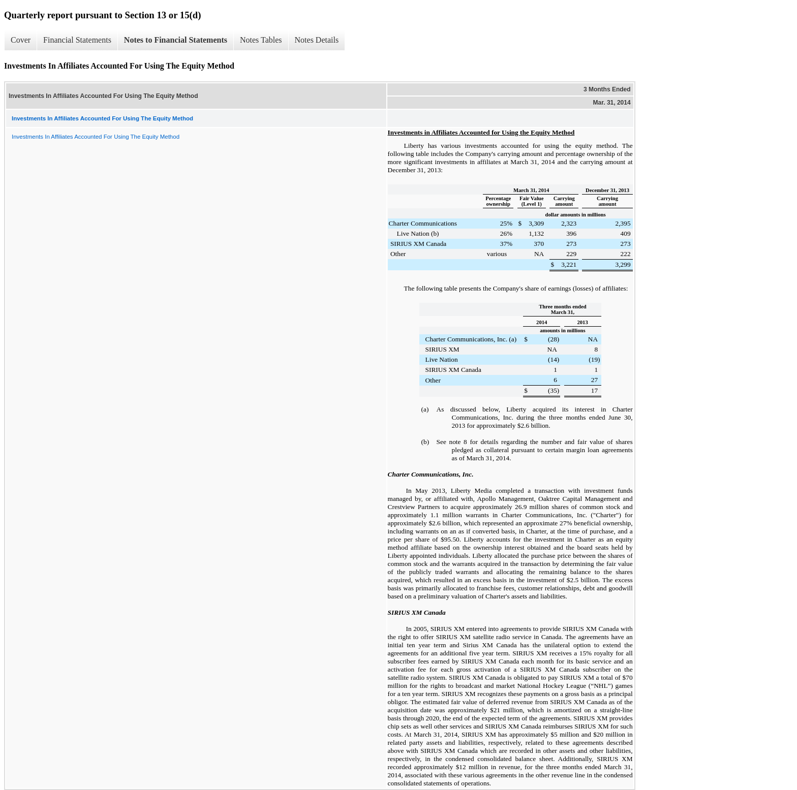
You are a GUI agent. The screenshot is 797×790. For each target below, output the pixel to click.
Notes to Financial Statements (175, 40)
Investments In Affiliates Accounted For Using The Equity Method (95, 137)
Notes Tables (261, 40)
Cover (20, 40)
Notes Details (317, 40)
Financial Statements (77, 40)
